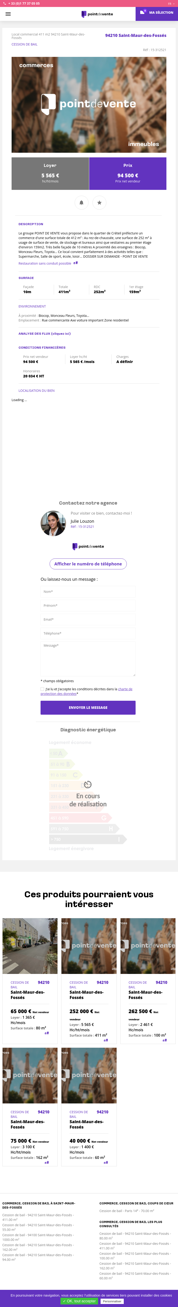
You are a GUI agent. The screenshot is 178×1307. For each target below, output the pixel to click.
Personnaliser (112, 1301)
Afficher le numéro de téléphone (88, 564)
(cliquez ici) (61, 334)
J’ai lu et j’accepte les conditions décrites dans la (86, 691)
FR (171, 4)
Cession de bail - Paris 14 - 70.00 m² (126, 1211)
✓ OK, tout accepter (79, 1301)
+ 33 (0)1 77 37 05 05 (24, 3)
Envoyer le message (88, 707)
